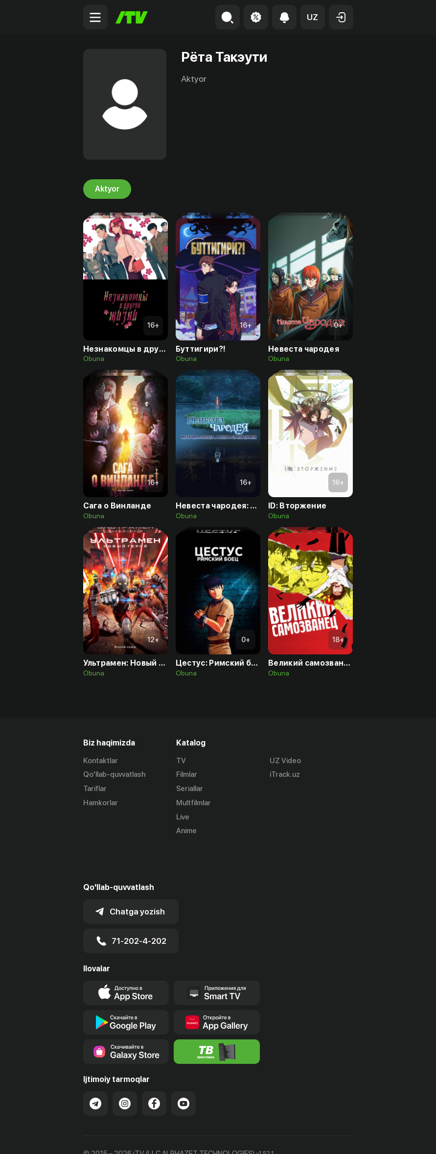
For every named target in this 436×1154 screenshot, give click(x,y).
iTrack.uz (285, 774)
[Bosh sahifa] (131, 17)
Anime (186, 831)
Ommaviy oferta (110, 1135)
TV (181, 760)
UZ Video (285, 760)
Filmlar (186, 774)
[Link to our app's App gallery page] (217, 988)
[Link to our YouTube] (183, 1069)
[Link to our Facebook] (154, 1069)
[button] (312, 17)
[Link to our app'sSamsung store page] (126, 1017)
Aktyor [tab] (107, 189)
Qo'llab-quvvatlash (114, 774)
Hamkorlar (100, 802)
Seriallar (189, 789)
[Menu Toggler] (95, 17)
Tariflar (95, 789)
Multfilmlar (193, 802)
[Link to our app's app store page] (126, 958)
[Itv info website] (217, 1017)
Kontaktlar (100, 760)
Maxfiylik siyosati (176, 1135)
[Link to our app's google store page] (126, 988)
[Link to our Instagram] (125, 1069)
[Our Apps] (217, 958)
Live (182, 817)
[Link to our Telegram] (95, 1069)
